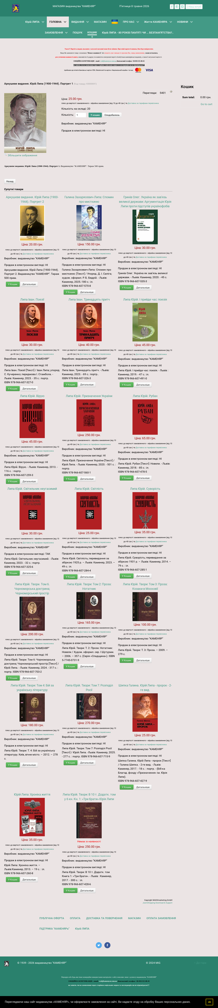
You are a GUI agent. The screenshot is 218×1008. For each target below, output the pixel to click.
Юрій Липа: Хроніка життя (32, 794)
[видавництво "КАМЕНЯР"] (15, 8)
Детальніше (29, 284)
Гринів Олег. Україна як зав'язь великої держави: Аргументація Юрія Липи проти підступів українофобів (145, 201)
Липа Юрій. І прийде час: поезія (145, 299)
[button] (191, 1002)
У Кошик (13, 284)
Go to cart (206, 104)
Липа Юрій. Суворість (145, 488)
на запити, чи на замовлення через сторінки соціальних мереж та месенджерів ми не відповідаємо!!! (109, 65)
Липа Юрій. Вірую (32, 396)
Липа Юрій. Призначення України (89, 396)
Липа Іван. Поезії (32, 299)
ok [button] (209, 1002)
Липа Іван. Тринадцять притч (89, 299)
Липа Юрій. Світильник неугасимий (32, 488)
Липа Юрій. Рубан (145, 396)
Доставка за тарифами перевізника (143, 103)
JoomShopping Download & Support (157, 903)
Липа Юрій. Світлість (89, 488)
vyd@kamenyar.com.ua (108, 61)
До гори (200, 962)
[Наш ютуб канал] (194, 6)
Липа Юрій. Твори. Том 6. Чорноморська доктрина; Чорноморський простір (32, 588)
